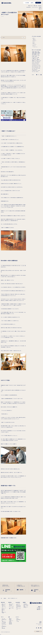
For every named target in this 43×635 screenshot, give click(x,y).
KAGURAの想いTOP (18, 604)
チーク (33, 67)
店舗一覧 (10, 618)
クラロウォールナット (34, 70)
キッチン (33, 62)
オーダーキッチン (37, 62)
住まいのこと (34, 45)
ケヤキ (37, 68)
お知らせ (17, 618)
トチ (39, 67)
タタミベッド (38, 61)
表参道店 (10, 619)
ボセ (32, 69)
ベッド (35, 61)
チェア (37, 58)
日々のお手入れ (4, 623)
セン (34, 68)
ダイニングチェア (34, 59)
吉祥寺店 (10, 621)
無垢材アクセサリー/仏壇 (4, 612)
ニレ (34, 71)
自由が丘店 (10, 622)
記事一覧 (5, 598)
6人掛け (33, 56)
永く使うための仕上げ (18, 607)
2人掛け (36, 56)
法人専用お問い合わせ (4, 626)
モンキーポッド (36, 67)
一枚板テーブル (34, 58)
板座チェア (38, 59)
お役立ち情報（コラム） (18, 620)
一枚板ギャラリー (11, 620)
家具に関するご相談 (4, 620)
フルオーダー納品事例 (11, 608)
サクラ (39, 68)
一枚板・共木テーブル (4, 606)
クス (32, 68)
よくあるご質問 (4, 622)
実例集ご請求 (3, 628)
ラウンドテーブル (34, 57)
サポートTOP (3, 618)
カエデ (39, 70)
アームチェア (37, 60)
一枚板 (38, 57)
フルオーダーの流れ (11, 606)
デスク (33, 61)
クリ (32, 71)
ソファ (40, 60)
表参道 (33, 51)
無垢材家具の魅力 (18, 605)
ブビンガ (37, 71)
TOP (1, 598)
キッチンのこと (34, 44)
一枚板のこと (34, 39)
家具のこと (34, 38)
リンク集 (17, 621)
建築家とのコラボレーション (26, 607)
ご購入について (4, 621)
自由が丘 (36, 51)
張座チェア (33, 60)
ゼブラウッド (35, 69)
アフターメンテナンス (18, 609)
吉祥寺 (38, 51)
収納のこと (34, 43)
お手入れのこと (34, 40)
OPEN (23, 37)
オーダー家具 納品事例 (26, 605)
